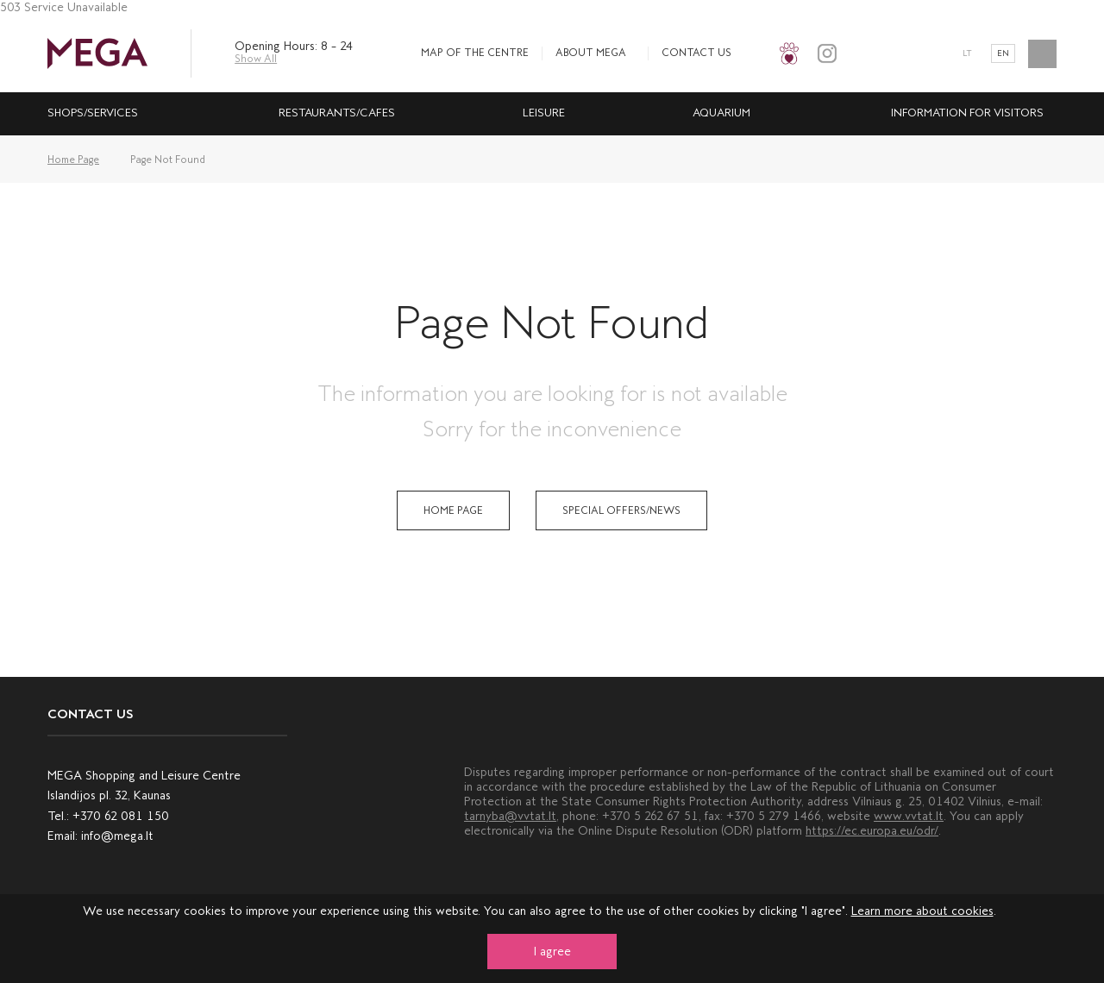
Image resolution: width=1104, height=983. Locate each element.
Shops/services (92, 112)
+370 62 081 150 (120, 816)
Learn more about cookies (922, 911)
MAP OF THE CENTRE (475, 53)
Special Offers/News (621, 510)
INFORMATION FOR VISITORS (967, 112)
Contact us (696, 53)
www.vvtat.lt (909, 816)
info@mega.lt (117, 836)
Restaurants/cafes (337, 112)
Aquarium (721, 112)
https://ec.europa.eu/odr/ (872, 830)
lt (967, 53)
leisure (544, 112)
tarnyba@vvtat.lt (510, 816)
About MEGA (590, 53)
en (1003, 53)
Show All (256, 59)
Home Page (73, 159)
